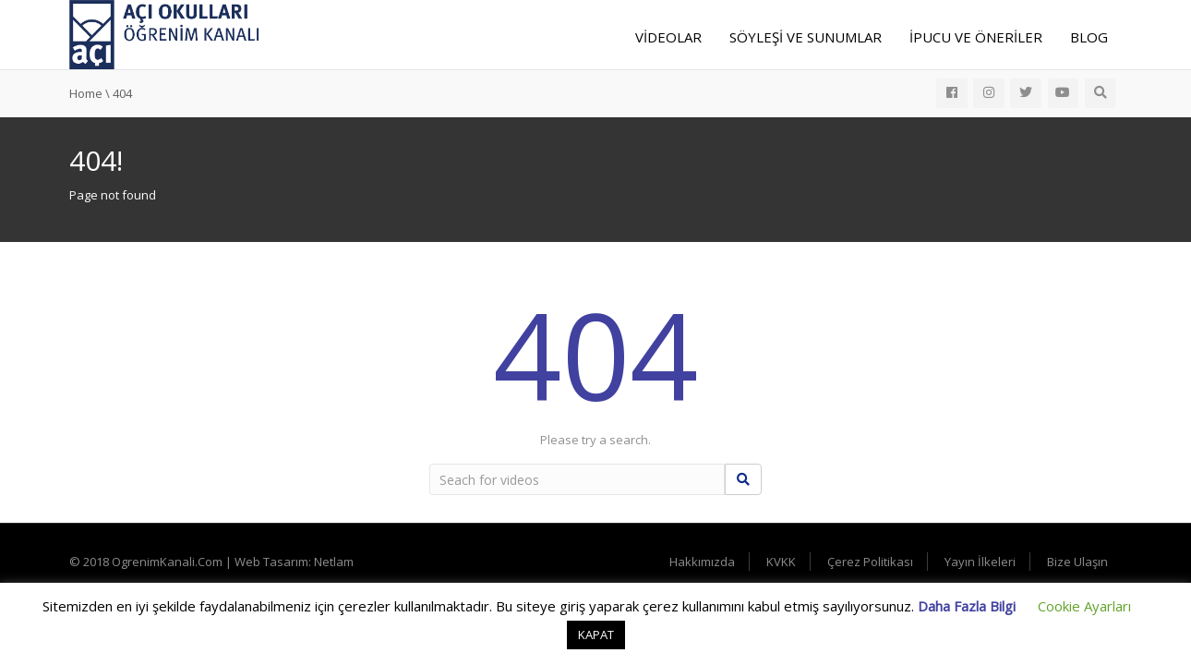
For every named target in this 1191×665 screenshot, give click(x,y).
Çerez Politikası (870, 561)
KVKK (781, 561)
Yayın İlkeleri (980, 561)
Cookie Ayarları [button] (1084, 606)
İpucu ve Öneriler (975, 37)
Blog (1089, 37)
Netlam (334, 561)
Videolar (668, 37)
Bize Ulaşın (1077, 561)
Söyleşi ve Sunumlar (805, 37)
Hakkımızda (702, 561)
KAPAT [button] (596, 634)
